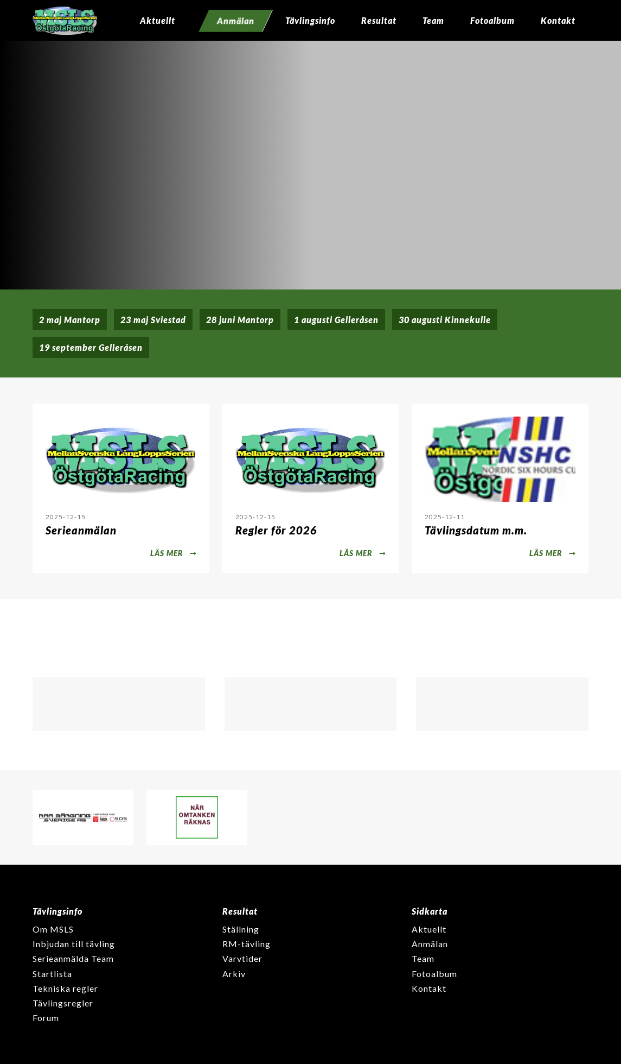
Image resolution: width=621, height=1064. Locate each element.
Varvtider (242, 958)
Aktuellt (157, 20)
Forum (46, 1017)
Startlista (52, 973)
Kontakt (558, 20)
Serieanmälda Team (73, 958)
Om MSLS (53, 929)
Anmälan (430, 944)
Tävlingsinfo (310, 20)
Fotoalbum (492, 20)
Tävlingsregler (63, 1003)
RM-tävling (246, 944)
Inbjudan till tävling (74, 944)
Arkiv (234, 973)
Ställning (240, 929)
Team (433, 20)
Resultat (378, 20)
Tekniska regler (65, 988)
